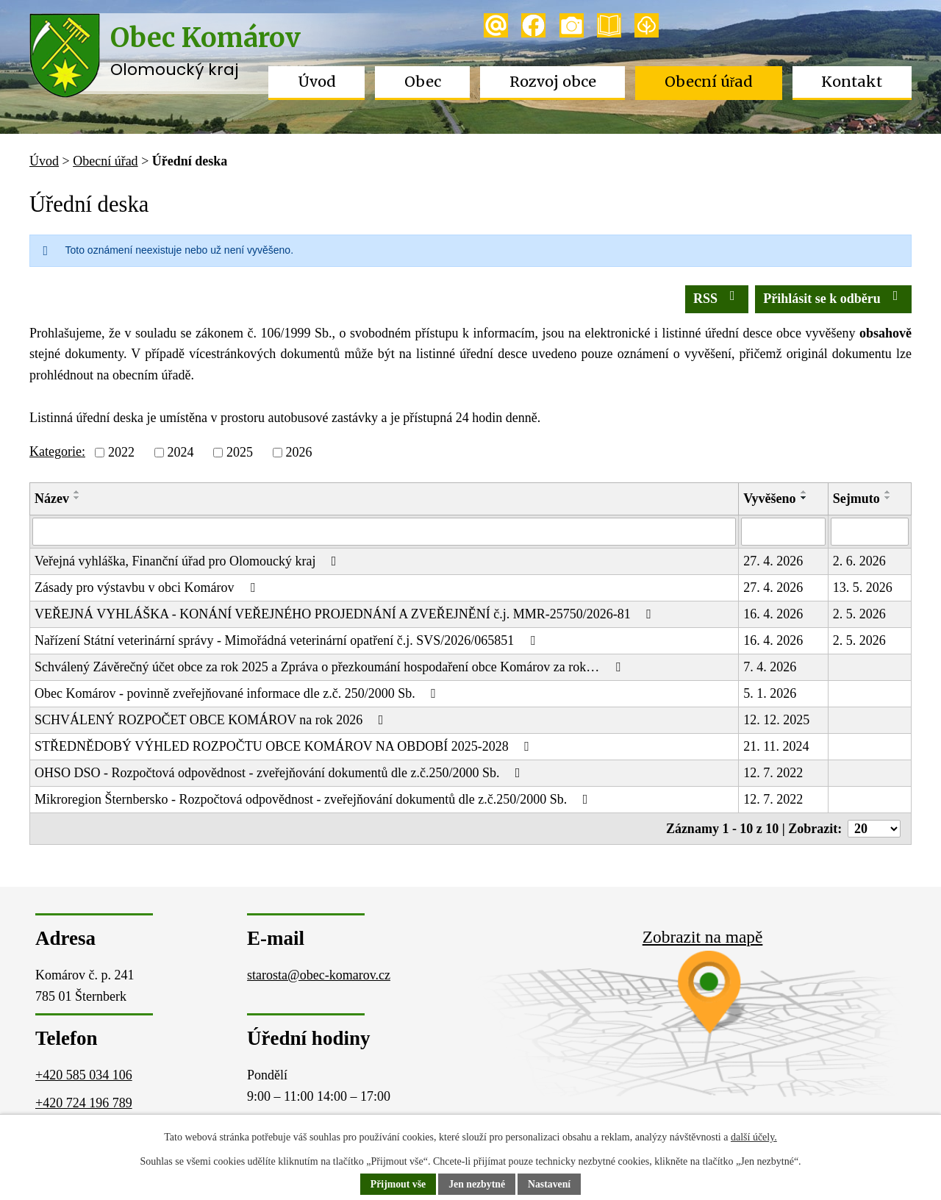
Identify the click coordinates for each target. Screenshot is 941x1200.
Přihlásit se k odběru (833, 297)
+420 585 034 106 (83, 1075)
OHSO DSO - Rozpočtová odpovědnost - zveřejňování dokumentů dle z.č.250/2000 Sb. (280, 772)
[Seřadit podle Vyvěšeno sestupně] (804, 498)
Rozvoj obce (552, 81)
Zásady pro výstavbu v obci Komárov (147, 587)
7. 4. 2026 (769, 667)
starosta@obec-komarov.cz (318, 975)
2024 (180, 452)
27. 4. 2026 (773, 561)
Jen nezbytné (477, 1184)
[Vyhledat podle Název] (384, 532)
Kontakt (851, 81)
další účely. (754, 1137)
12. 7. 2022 (773, 772)
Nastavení (550, 1184)
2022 (121, 452)
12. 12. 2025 (776, 719)
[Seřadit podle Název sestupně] (77, 498)
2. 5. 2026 (859, 614)
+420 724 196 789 (83, 1103)
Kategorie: (57, 451)
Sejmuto (856, 498)
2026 (298, 452)
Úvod (317, 81)
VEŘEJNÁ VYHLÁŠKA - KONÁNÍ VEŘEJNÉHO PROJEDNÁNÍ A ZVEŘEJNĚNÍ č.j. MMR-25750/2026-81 (346, 614)
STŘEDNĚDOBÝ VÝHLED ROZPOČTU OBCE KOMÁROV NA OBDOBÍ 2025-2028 (285, 746)
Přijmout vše (397, 1184)
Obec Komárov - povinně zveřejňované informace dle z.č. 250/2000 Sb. (238, 693)
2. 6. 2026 (859, 561)
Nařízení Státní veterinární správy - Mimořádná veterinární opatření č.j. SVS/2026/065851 (287, 640)
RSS (717, 297)
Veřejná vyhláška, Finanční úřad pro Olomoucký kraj (188, 561)
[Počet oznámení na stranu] (874, 829)
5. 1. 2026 (769, 693)
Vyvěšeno (769, 498)
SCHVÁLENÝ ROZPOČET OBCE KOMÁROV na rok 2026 (212, 719)
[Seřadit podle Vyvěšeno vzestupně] (804, 492)
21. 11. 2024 (776, 746)
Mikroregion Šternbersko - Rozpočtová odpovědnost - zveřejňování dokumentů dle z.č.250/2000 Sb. (314, 799)
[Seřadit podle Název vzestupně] (77, 492)
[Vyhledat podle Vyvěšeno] (783, 532)
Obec (422, 81)
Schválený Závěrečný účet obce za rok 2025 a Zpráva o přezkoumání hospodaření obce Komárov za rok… (330, 667)
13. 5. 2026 (862, 587)
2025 (239, 452)
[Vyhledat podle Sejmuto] (870, 532)
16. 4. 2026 (773, 614)
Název (52, 498)
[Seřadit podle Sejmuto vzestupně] (888, 492)
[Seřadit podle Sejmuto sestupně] (888, 498)
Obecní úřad (709, 81)
